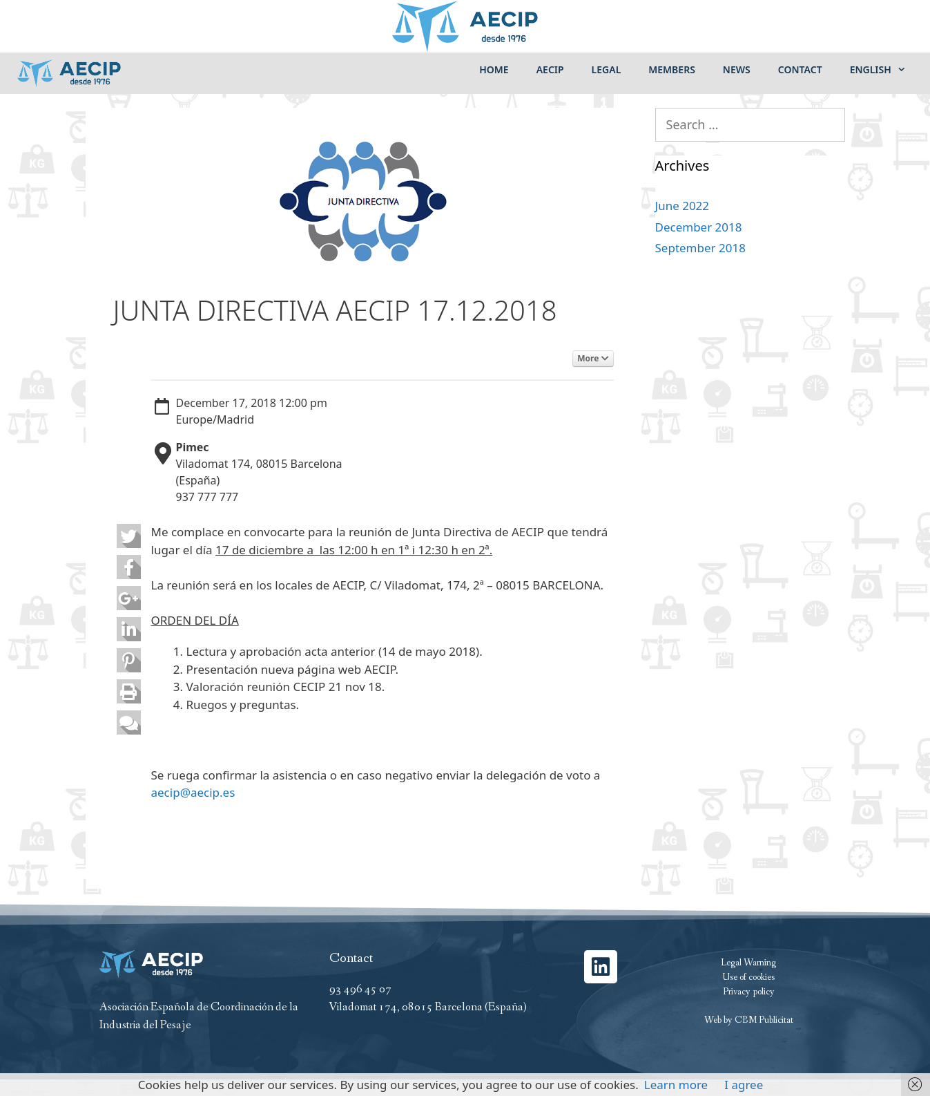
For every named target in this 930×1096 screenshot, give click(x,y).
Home (493, 69)
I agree (743, 1085)
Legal (606, 69)
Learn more (676, 1085)
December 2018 (698, 227)
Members (671, 69)
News (736, 69)
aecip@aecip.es (193, 792)
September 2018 (700, 248)
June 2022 (682, 206)
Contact (800, 69)
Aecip (550, 69)
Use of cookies (749, 977)
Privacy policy (749, 991)
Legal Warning (748, 962)
